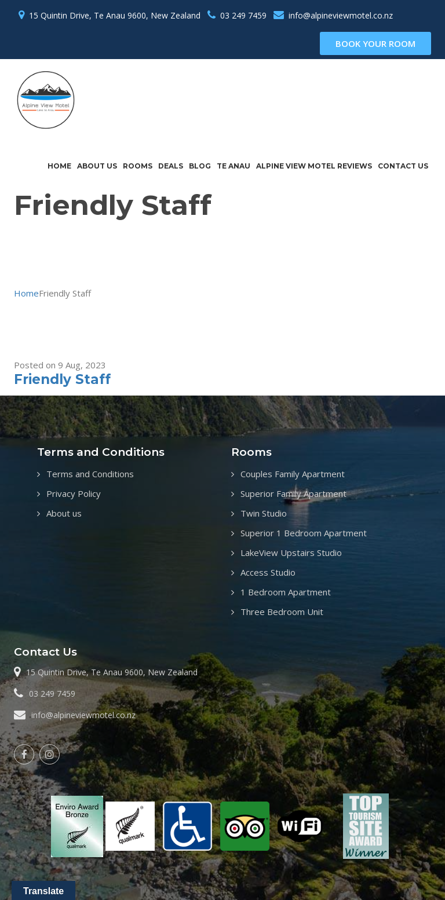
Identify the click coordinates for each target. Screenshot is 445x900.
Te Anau (233, 166)
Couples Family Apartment (292, 474)
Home (59, 166)
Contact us (403, 166)
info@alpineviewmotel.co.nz (341, 15)
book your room (375, 43)
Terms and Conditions (90, 474)
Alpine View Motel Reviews (314, 166)
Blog (200, 166)
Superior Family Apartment (293, 493)
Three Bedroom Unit (281, 611)
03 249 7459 (243, 15)
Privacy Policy (73, 493)
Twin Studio (263, 513)
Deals (170, 166)
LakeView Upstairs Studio (291, 552)
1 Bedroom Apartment (285, 592)
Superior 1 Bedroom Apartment (303, 533)
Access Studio (268, 572)
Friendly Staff (62, 379)
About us (97, 166)
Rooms (137, 166)
